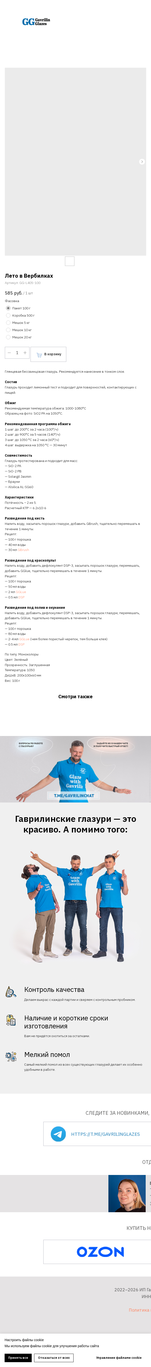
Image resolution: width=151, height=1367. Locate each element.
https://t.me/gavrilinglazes (105, 1134)
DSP (21, 597)
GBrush (23, 550)
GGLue (21, 592)
